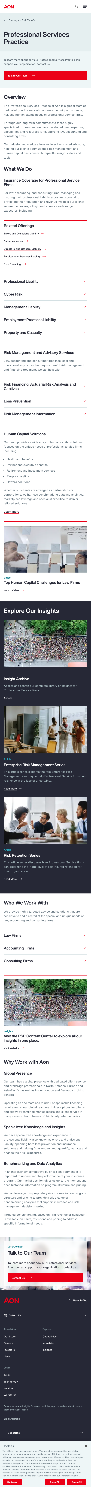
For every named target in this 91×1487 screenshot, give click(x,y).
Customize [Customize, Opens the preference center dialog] (12, 1482)
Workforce (10, 1395)
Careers (8, 1343)
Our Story (10, 1336)
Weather (9, 1388)
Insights (47, 1350)
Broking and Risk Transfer (20, 20)
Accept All (76, 1482)
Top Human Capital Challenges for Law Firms (42, 582)
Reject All (54, 1482)
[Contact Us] (45, 1277)
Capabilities (49, 1336)
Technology (11, 1382)
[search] (77, 6)
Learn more (11, 511)
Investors (9, 1350)
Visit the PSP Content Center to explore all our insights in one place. (43, 1038)
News (7, 1356)
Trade (7, 1375)
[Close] (85, 1446)
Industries (48, 1343)
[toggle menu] (85, 6)
